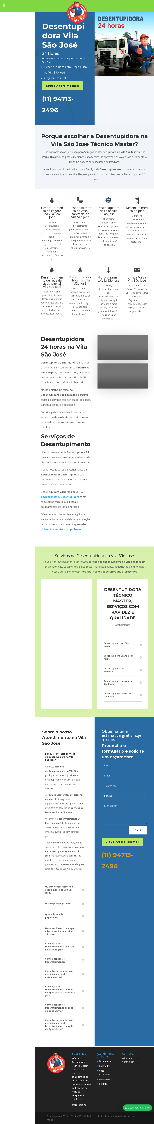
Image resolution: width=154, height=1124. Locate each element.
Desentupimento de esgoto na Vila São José (52, 212)
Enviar (138, 830)
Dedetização (105, 1079)
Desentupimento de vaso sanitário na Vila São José (80, 212)
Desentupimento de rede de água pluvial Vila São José (52, 282)
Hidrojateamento (52, 529)
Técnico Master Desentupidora (60, 497)
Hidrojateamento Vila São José (108, 279)
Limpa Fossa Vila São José (137, 279)
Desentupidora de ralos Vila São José (108, 211)
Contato (103, 1083)
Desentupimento (107, 1061)
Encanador (104, 1065)
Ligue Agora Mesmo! (62, 85)
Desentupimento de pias (137, 209)
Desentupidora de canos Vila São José (80, 280)
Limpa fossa (73, 529)
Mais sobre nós (80, 1104)
